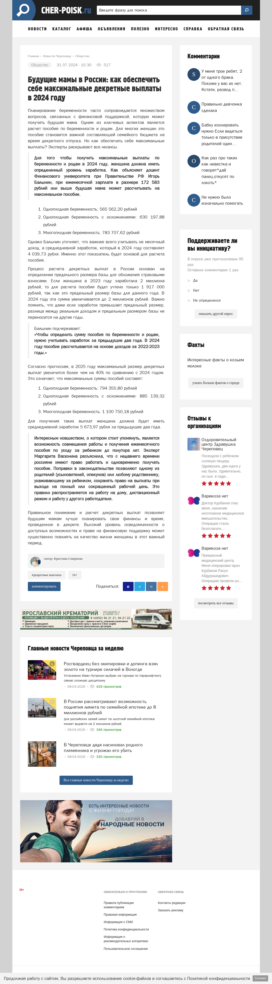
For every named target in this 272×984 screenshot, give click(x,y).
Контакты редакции (171, 898)
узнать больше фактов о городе (215, 383)
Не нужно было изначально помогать (222, 200)
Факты (195, 345)
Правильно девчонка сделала (222, 107)
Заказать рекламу (170, 906)
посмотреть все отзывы (216, 603)
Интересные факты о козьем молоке (215, 362)
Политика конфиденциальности (126, 925)
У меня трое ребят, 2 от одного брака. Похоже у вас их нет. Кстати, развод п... (222, 80)
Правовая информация (120, 910)
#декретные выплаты (47, 575)
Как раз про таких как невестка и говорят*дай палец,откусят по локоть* (219, 170)
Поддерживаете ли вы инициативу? (212, 244)
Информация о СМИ (118, 918)
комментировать (44, 586)
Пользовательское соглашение (126, 944)
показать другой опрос (216, 314)
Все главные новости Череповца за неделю (96, 776)
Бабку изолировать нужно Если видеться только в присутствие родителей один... (222, 134)
